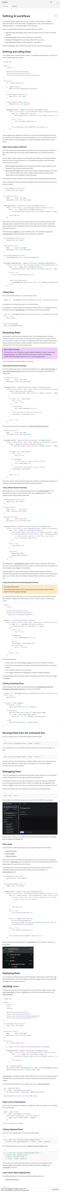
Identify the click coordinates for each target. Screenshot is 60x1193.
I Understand (55, 1189)
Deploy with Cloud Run (12, 1179)
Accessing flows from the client (11, 1165)
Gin (56, 1105)
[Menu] (57, 2)
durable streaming (9, 354)
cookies (10, 1188)
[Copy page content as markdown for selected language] (56, 15)
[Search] (51, 2)
